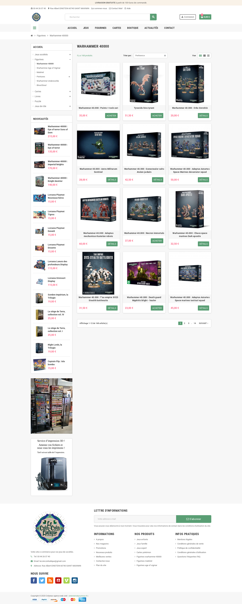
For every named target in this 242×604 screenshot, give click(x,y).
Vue (194, 55)
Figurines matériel (144, 561)
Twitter (42, 580)
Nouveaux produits (104, 552)
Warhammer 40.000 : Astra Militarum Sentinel (98, 170)
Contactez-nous (103, 561)
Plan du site (101, 565)
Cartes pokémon (144, 552)
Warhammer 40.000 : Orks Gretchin (190, 108)
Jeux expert (142, 548)
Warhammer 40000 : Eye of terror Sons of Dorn (58, 129)
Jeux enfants (142, 539)
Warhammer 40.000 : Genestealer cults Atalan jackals (144, 170)
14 (195, 323)
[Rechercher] (110, 17)
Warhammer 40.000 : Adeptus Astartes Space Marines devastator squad (190, 170)
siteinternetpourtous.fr (78, 596)
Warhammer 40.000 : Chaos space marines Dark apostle (190, 234)
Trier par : (127, 55)
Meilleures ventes (103, 557)
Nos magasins (102, 544)
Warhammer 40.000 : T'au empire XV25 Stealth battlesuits (98, 299)
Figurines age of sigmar (147, 565)
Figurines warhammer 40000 (149, 557)
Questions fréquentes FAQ (188, 557)
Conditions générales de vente (190, 544)
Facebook (34, 580)
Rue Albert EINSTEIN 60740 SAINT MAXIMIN (68, 8)
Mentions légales (184, 539)
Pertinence (140, 55)
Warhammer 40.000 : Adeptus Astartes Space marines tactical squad (190, 299)
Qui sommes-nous (99, 8)
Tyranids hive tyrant (144, 108)
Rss (50, 580)
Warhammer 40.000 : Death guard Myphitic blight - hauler (144, 299)
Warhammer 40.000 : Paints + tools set (98, 108)
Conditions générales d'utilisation (191, 552)
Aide (127, 8)
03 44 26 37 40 (38, 8)
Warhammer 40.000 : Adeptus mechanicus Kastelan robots (98, 234)
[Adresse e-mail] (135, 519)
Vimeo (66, 580)
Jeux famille (142, 544)
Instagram (75, 580)
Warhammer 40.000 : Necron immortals (144, 233)
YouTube (58, 580)
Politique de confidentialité (188, 548)
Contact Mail (115, 8)
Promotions (101, 548)
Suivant (204, 323)
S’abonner (193, 519)
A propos (100, 539)
